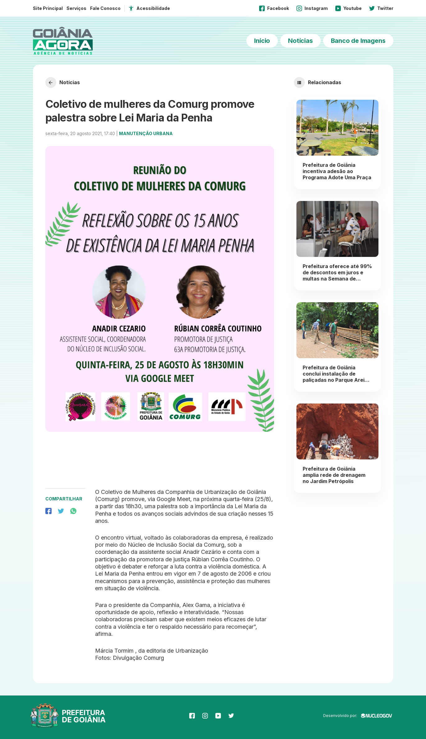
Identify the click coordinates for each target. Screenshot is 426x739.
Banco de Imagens (358, 40)
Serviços (76, 8)
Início (262, 40)
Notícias (300, 40)
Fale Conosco (105, 8)
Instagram (312, 8)
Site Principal (48, 8)
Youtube (348, 8)
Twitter (381, 8)
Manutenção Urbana (146, 133)
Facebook (274, 8)
